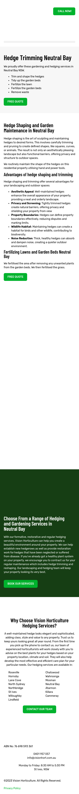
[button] (39, 42)
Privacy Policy (12, 788)
